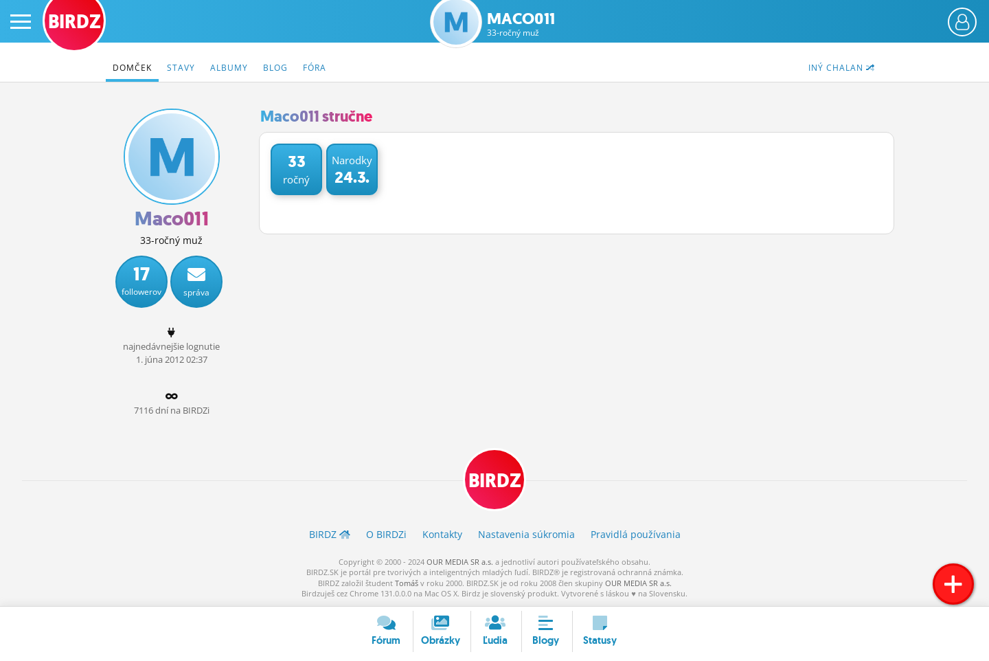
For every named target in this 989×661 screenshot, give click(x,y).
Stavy (181, 68)
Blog (275, 68)
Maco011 (521, 24)
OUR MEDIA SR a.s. (460, 562)
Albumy (229, 68)
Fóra (314, 68)
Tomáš (406, 583)
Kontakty (442, 534)
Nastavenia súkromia (526, 534)
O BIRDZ (386, 534)
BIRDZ (494, 480)
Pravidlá (636, 534)
